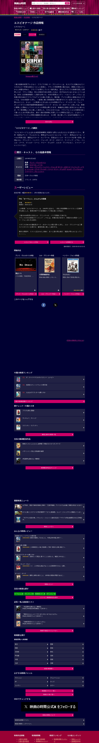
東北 (51, 652)
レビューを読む (78, 12)
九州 (16, 663)
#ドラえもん (18, 594)
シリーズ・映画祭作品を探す (49, 597)
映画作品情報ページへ (22, 720)
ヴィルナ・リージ (46, 169)
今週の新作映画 (49, 8)
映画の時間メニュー (21, 8)
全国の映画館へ (49, 668)
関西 (16, 648)
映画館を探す (21, 12)
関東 (51, 644)
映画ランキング (78, 8)
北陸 (51, 655)
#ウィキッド (28, 594)
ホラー (52, 685)
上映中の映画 (35, 8)
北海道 (17, 652)
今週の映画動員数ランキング (24, 401)
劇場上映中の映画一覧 (49, 434)
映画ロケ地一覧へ (48, 694)
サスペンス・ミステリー (22, 30)
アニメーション (55, 678)
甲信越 (17, 655)
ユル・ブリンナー (36, 167)
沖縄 (51, 663)
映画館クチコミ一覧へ (49, 691)
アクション (18, 678)
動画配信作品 (63, 12)
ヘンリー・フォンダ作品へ (72, 294)
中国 (16, 659)
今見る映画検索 (77, 3)
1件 (36, 30)
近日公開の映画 (63, 8)
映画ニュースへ (49, 526)
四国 (51, 659)
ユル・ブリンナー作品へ (48, 294)
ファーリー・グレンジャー (34, 171)
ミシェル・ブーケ (33, 169)
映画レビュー (49, 584)
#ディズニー (50, 594)
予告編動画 (49, 12)
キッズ (52, 681)
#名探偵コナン (39, 594)
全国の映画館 (40, 739)
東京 (16, 644)
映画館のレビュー (42, 741)
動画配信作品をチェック (48, 468)
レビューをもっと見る (31, 242)
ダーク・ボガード (64, 167)
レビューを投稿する (66, 242)
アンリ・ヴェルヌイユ (38, 162)
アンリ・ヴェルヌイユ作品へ (25, 294)
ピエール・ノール (36, 165)
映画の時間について (49, 715)
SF (16, 681)
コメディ (18, 685)
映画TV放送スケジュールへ (48, 630)
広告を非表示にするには (75, 340)
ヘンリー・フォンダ (50, 167)
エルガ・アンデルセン (75, 169)
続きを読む (48, 122)
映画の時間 (18, 17)
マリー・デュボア (60, 169)
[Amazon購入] (32, 76)
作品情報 (27, 17)
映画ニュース (35, 12)
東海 (51, 648)
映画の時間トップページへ (23, 724)
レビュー (32, 34)
